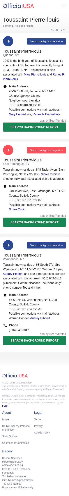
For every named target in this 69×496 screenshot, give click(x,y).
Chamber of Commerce (15, 442)
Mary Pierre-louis (35, 74)
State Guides (9, 436)
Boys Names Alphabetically (17, 487)
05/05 (12, 465)
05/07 (20, 461)
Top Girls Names (11, 483)
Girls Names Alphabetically (17, 480)
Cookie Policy (42, 432)
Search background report (34, 127)
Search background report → (46, 41)
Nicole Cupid (49, 174)
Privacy (38, 426)
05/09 (5, 461)
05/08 (12, 461)
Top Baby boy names (14, 476)
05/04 (20, 465)
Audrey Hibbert (13, 273)
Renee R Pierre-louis (46, 114)
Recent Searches (12, 458)
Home (5, 419)
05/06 (5, 465)
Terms (37, 419)
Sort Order (56, 30)
